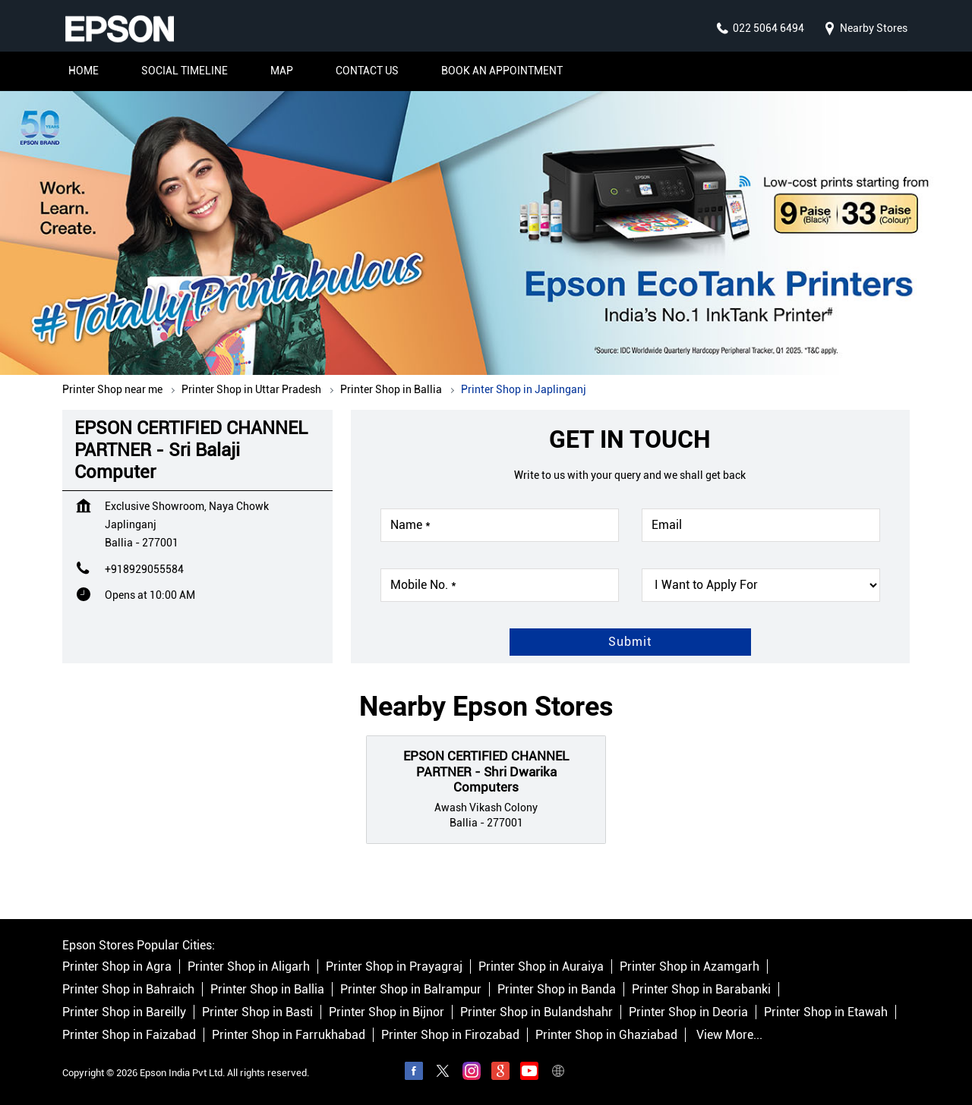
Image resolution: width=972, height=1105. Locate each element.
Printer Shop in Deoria (688, 1013)
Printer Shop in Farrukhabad (288, 1035)
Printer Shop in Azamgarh (689, 967)
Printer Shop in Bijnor (386, 1013)
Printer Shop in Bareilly (124, 1013)
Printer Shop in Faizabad (129, 1035)
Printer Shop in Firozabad (450, 1035)
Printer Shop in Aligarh (249, 967)
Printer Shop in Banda (556, 990)
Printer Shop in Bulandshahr (536, 1013)
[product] (761, 585)
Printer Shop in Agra (117, 967)
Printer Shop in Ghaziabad (606, 1035)
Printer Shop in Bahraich (128, 990)
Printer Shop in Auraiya (541, 967)
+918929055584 (144, 569)
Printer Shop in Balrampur (410, 990)
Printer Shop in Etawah (826, 1013)
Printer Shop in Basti (257, 1013)
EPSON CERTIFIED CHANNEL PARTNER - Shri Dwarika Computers (486, 771)
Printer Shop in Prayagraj (394, 967)
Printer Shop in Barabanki (701, 990)
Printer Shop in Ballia (267, 990)
